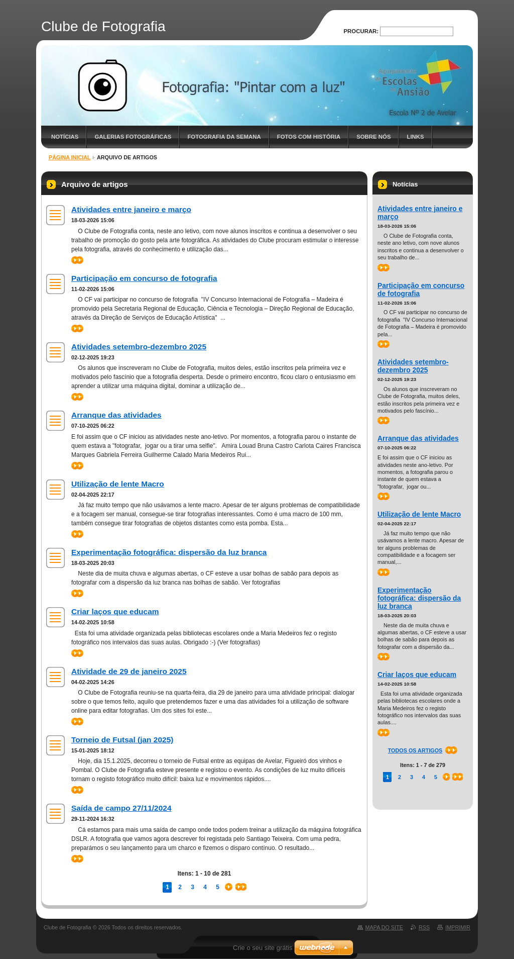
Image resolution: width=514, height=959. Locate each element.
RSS (424, 927)
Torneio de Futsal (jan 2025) (122, 739)
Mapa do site (384, 927)
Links (415, 137)
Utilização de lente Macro (117, 484)
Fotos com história (308, 137)
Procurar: (361, 31)
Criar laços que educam (115, 611)
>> (77, 260)
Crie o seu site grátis (263, 947)
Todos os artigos (415, 750)
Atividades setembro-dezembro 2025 (138, 346)
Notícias (64, 137)
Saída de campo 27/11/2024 (121, 808)
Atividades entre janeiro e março (131, 209)
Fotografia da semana (224, 137)
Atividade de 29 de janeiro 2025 (129, 671)
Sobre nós (373, 137)
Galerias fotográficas (132, 137)
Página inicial (70, 157)
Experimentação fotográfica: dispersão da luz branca (169, 552)
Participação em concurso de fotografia (144, 278)
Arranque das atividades (116, 415)
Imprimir (457, 927)
